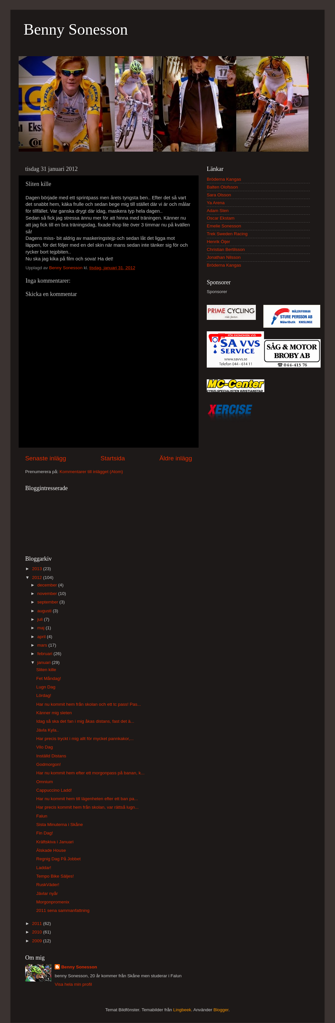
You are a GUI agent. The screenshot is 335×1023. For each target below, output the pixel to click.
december (47, 585)
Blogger (221, 1009)
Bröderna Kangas (224, 179)
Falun (41, 816)
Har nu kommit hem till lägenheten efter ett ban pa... (87, 798)
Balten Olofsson (222, 187)
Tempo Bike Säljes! (55, 876)
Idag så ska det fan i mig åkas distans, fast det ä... (85, 721)
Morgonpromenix (52, 901)
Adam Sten (218, 210)
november (47, 593)
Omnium (44, 781)
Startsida (112, 458)
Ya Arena (216, 202)
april (42, 636)
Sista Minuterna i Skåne (59, 824)
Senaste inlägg (45, 458)
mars (42, 645)
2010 (37, 932)
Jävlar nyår (47, 893)
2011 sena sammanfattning (63, 910)
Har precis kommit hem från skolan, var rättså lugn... (87, 807)
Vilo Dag (44, 747)
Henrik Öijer (218, 241)
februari (45, 653)
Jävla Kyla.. (47, 730)
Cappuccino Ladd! (54, 790)
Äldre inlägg (175, 458)
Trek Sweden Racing (227, 233)
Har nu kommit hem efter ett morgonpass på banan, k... (90, 772)
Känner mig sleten (54, 712)
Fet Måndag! (48, 678)
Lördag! (43, 695)
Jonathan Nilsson (224, 257)
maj (41, 627)
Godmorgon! (48, 764)
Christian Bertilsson (226, 249)
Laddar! (43, 867)
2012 (37, 577)
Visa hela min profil (73, 984)
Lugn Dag (46, 687)
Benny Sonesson (76, 29)
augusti (45, 610)
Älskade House (51, 850)
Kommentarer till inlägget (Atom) (91, 471)
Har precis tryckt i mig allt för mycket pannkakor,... (85, 738)
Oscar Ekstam (221, 218)
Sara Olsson (219, 194)
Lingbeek (182, 1009)
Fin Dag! (44, 833)
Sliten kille (46, 669)
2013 (37, 568)
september (48, 602)
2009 (37, 940)
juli (40, 619)
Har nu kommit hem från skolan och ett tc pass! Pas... (88, 704)
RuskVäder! (48, 884)
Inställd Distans (51, 755)
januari (44, 662)
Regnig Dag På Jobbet (58, 858)
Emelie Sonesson (224, 225)
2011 (37, 923)
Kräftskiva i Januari (55, 841)
